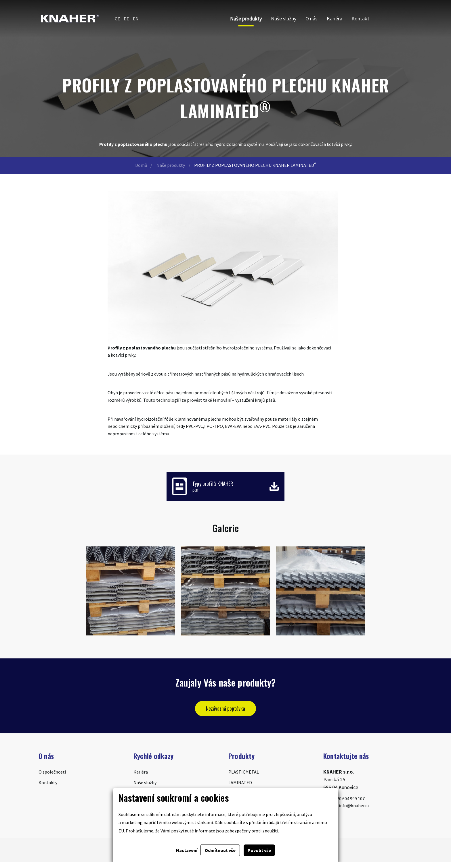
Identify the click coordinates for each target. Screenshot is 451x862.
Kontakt (360, 18)
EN (136, 19)
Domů (141, 165)
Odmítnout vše (220, 850)
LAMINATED (240, 782)
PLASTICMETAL (243, 772)
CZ (117, 19)
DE (126, 19)
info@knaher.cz (346, 805)
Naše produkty (246, 18)
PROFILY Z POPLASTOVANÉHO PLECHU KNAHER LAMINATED (255, 165)
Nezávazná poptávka (225, 708)
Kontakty (48, 782)
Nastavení (186, 850)
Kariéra (334, 18)
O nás (311, 18)
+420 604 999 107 (344, 798)
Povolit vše (259, 850)
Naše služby (283, 18)
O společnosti (52, 772)
